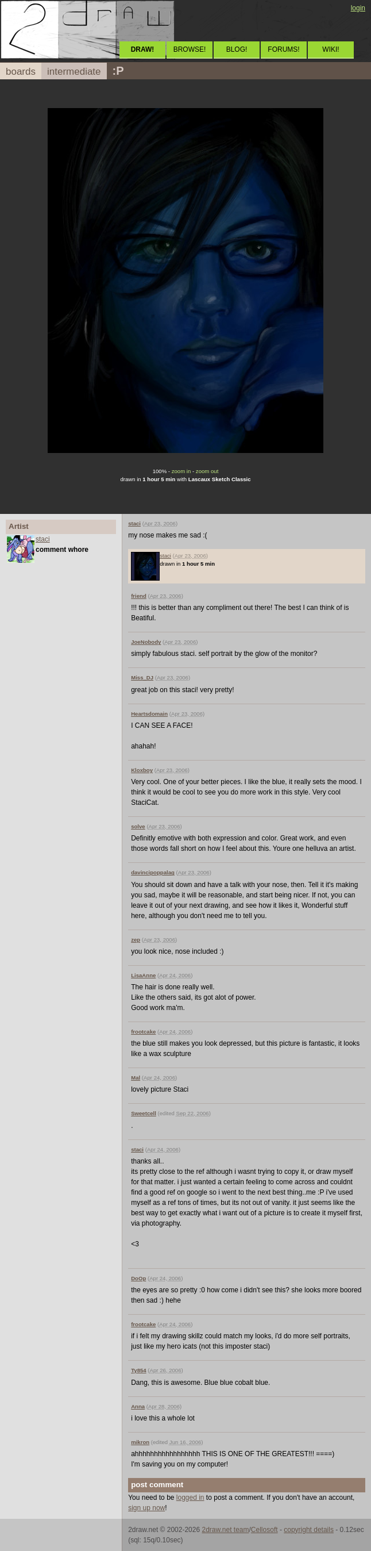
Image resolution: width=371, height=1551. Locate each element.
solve (138, 826)
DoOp (138, 1278)
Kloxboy (142, 770)
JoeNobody (146, 642)
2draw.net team (225, 1530)
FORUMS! (283, 49)
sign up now (146, 1508)
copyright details (309, 1530)
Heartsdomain (149, 714)
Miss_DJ (142, 677)
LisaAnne (143, 975)
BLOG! (237, 49)
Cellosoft (264, 1530)
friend (138, 596)
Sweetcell (143, 1113)
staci (43, 539)
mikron (140, 1442)
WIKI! (330, 49)
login (358, 8)
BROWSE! (189, 49)
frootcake (143, 1031)
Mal (135, 1077)
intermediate (74, 71)
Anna (138, 1406)
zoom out (207, 471)
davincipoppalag (153, 872)
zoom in (181, 471)
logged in (190, 1498)
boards (21, 71)
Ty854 (138, 1370)
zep (135, 939)
